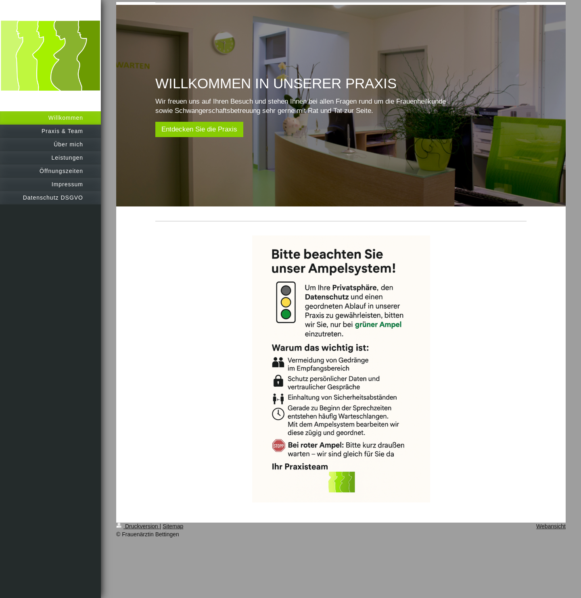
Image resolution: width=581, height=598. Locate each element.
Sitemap (173, 526)
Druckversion (137, 526)
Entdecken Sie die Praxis (199, 129)
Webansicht (551, 526)
